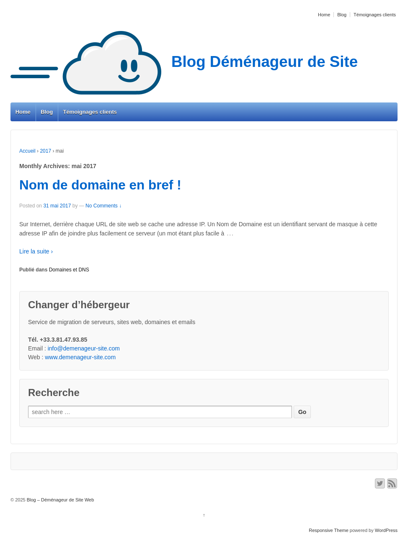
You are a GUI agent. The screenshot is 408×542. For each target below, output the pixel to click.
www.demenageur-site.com (80, 357)
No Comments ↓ (103, 206)
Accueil (27, 151)
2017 (45, 151)
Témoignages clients (375, 14)
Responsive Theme (329, 530)
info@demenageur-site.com (84, 348)
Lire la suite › (36, 251)
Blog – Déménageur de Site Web (60, 499)
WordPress (386, 530)
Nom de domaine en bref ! (100, 184)
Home (324, 14)
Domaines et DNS (69, 270)
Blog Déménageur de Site (184, 61)
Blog (341, 14)
